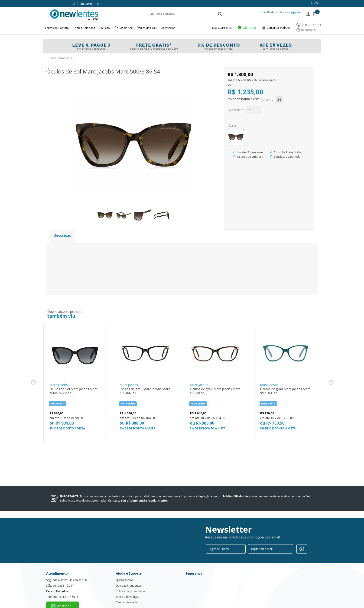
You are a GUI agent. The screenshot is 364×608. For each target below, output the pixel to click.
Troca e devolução (127, 584)
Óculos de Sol (123, 28)
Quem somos (124, 568)
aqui (293, 12)
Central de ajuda (126, 590)
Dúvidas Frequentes (129, 573)
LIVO (314, 3)
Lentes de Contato (57, 28)
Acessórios (168, 28)
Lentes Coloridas (84, 28)
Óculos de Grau (146, 28)
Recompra (306, 30)
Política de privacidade (130, 579)
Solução (105, 28)
